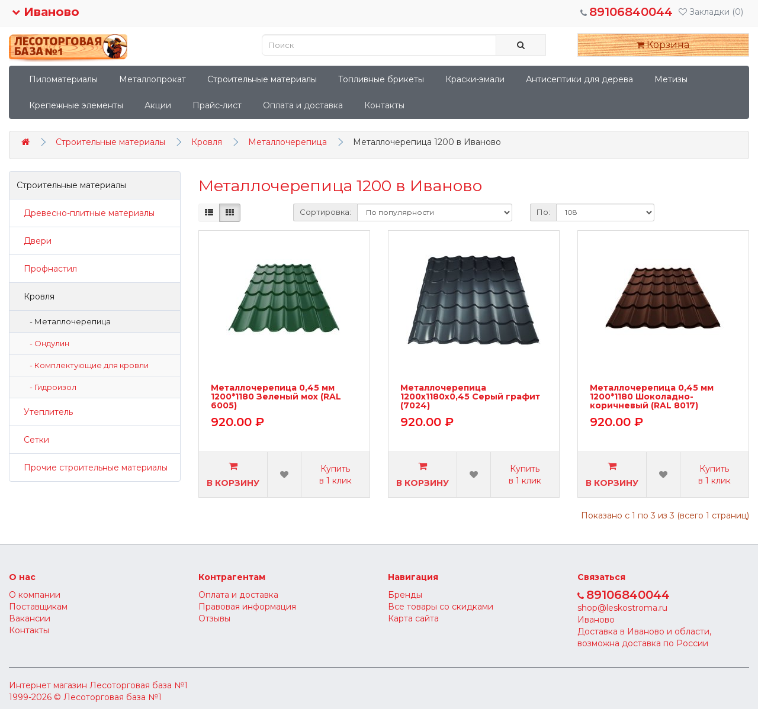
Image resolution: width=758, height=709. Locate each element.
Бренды (405, 594)
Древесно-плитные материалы (86, 213)
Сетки (33, 439)
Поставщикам (38, 606)
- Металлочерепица (67, 321)
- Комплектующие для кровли (86, 365)
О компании (34, 594)
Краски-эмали (475, 79)
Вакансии (29, 618)
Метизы (671, 79)
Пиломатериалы (63, 79)
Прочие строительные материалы (92, 467)
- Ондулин (46, 343)
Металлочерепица (287, 142)
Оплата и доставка (303, 105)
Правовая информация (247, 606)
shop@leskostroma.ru (622, 607)
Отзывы (214, 618)
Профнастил (47, 268)
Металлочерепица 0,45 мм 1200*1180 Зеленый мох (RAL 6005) (276, 396)
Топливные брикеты (381, 79)
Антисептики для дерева (579, 79)
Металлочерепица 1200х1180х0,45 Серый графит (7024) (470, 396)
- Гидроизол (50, 387)
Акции (157, 105)
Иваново (45, 12)
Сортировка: (325, 212)
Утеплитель (45, 412)
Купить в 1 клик (335, 474)
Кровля (206, 142)
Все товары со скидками (440, 606)
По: (543, 212)
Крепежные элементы (76, 105)
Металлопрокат (152, 79)
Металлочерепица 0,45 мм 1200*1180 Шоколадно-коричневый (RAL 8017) (652, 396)
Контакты (384, 105)
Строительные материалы (262, 79)
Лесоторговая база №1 (138, 685)
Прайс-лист (217, 105)
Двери (34, 241)
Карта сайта (413, 618)
